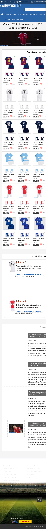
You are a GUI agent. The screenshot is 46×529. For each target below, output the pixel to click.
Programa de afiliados (34, 471)
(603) (28, 148)
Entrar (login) (14, 2)
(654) (13, 213)
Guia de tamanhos (9, 474)
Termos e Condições (10, 483)
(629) (43, 148)
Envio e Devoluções (10, 468)
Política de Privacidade (11, 480)
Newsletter (30, 474)
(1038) (27, 116)
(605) (28, 245)
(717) (43, 245)
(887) (28, 180)
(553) (13, 245)
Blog (28, 477)
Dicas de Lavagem (9, 477)
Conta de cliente (32, 466)
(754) (13, 116)
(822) (43, 213)
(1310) (42, 116)
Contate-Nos (7, 466)
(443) (28, 84)
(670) (43, 84)
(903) (43, 180)
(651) (28, 213)
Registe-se (4, 2)
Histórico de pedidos (34, 468)
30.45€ (6, 85)
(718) (13, 148)
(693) (13, 84)
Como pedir (7, 471)
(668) (13, 180)
